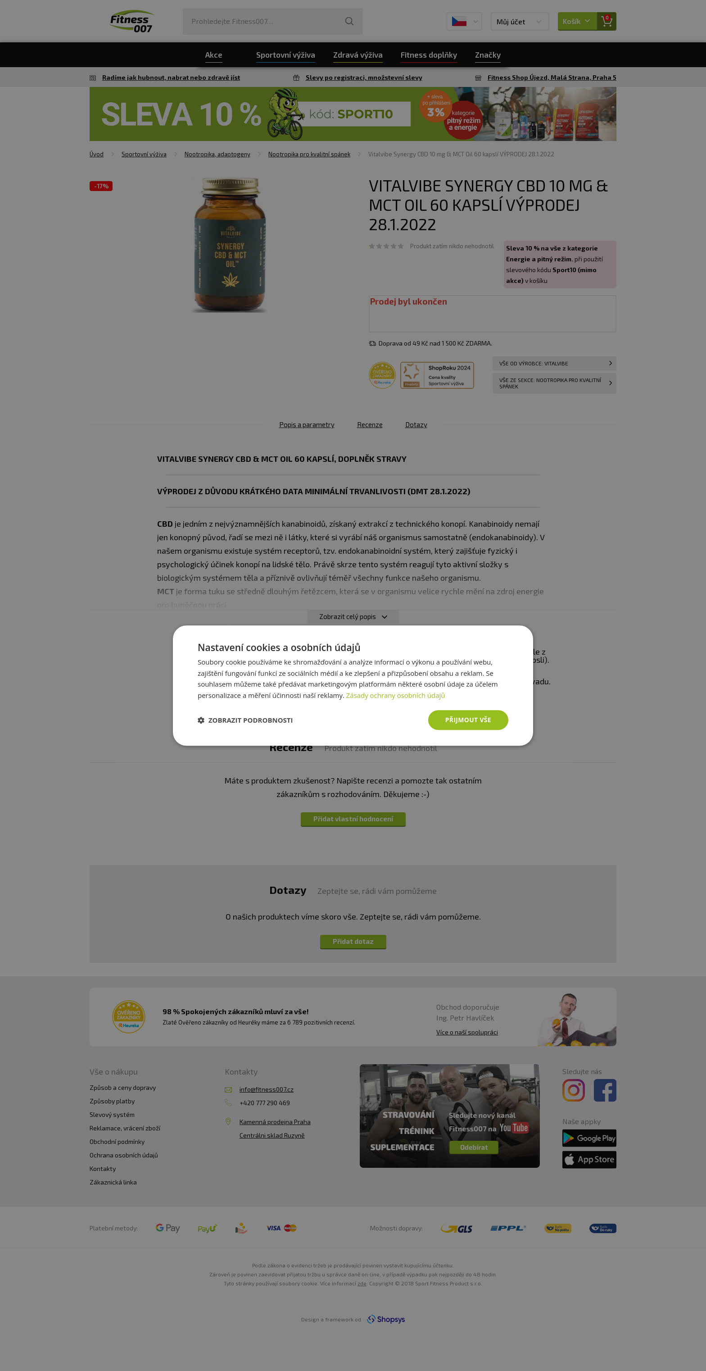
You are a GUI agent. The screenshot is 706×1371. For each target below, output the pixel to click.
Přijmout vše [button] (468, 719)
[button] (245, 720)
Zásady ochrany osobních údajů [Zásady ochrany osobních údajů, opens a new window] (396, 695)
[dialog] (353, 685)
